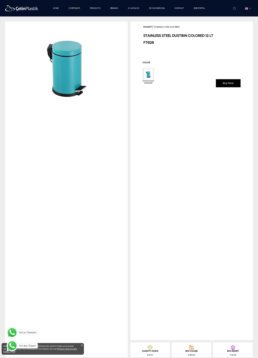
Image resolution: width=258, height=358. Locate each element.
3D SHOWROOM (157, 8)
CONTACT (179, 8)
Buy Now (228, 83)
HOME (56, 8)
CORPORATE (74, 8)
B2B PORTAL (199, 8)
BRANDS (114, 8)
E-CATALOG (133, 8)
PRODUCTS (95, 8)
